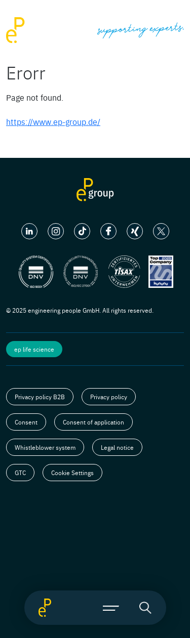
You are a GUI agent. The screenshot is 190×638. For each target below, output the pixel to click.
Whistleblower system (45, 447)
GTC (20, 473)
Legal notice (117, 447)
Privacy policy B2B (40, 397)
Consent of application (93, 422)
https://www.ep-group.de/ (53, 121)
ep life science (34, 349)
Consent (26, 422)
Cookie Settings (72, 473)
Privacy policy (108, 397)
